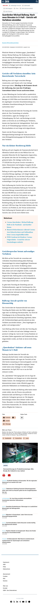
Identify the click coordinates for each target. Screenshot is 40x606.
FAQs (4, 567)
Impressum (6, 562)
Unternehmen (5, 498)
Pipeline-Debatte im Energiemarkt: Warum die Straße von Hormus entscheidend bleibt (19, 531)
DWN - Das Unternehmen (10, 590)
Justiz (27, 438)
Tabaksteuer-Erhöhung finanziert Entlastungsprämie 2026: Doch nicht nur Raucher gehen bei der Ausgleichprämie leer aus (19, 490)
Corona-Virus (18, 438)
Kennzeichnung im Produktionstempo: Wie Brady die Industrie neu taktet (18, 470)
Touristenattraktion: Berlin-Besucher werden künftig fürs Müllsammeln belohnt (18, 523)
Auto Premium (8, 11)
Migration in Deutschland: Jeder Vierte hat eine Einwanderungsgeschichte (17, 515)
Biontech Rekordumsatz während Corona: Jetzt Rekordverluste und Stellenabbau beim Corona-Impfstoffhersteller (21, 232)
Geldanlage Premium (16, 5)
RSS (4, 578)
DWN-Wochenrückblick (27, 8)
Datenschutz (6, 569)
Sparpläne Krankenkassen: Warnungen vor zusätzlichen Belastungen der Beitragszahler (19, 507)
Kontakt (5, 588)
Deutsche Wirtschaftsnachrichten (10, 43)
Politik (4, 488)
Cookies (5, 576)
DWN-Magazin (8, 8)
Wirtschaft (6, 463)
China (16, 8)
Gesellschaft (8, 438)
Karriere (5, 581)
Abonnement (6, 574)
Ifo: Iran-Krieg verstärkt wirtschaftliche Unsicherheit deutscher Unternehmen (17, 499)
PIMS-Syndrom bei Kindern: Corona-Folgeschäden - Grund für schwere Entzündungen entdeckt (19, 239)
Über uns (5, 586)
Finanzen (4, 480)
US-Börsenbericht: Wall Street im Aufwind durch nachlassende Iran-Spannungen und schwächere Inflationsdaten (18, 540)
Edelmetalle (27, 5)
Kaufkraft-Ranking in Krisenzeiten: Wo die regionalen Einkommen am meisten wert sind (19, 481)
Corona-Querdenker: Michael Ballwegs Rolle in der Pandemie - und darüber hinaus (20, 224)
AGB (4, 564)
